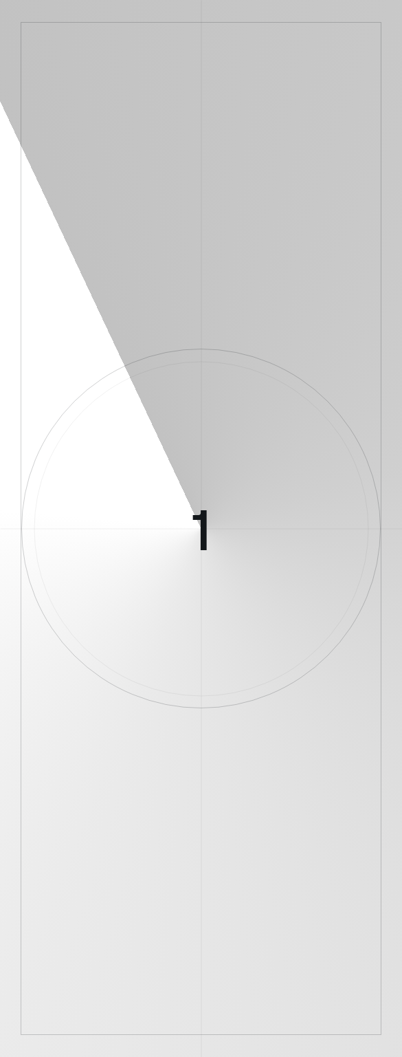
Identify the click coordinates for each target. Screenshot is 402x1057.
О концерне (95, 854)
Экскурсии (143, 883)
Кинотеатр (245, 883)
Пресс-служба (252, 854)
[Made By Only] (201, 1037)
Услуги (94, 883)
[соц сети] (136, 984)
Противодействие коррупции (313, 949)
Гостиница (300, 883)
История (148, 854)
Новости (194, 854)
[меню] (35, 34)
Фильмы (194, 883)
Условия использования (78, 949)
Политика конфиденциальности (191, 949)
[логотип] (201, 34)
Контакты (312, 854)
